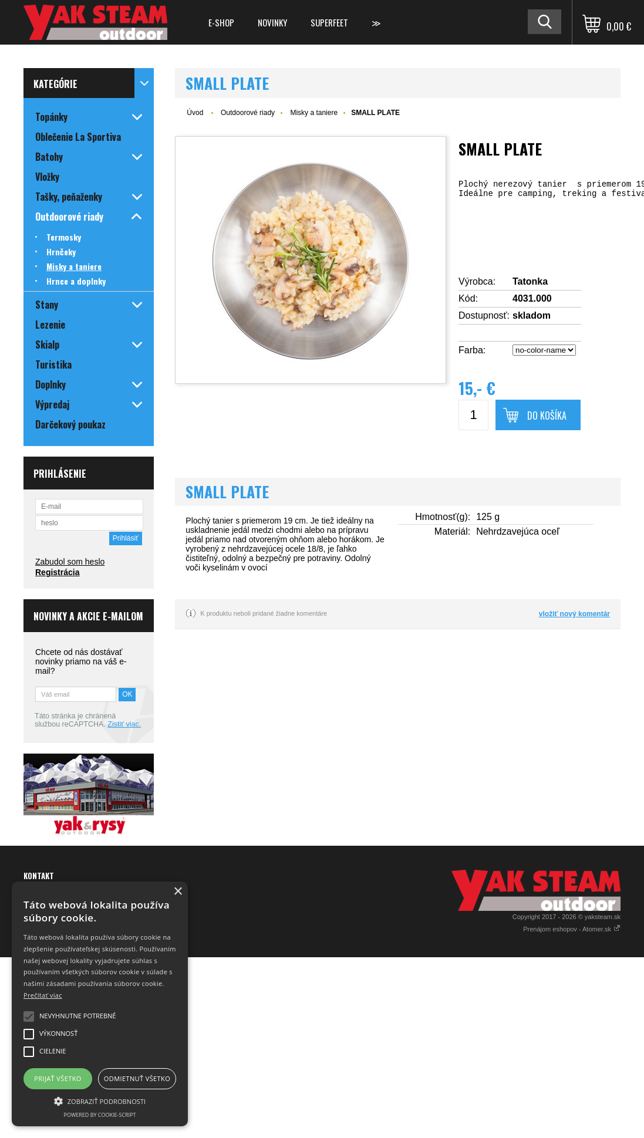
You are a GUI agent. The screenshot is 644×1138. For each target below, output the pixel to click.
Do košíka (547, 415)
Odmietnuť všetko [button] (137, 1078)
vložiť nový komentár (574, 614)
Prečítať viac (42, 995)
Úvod (195, 113)
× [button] (177, 891)
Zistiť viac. (124, 724)
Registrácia (57, 572)
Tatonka (530, 281)
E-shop (221, 22)
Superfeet (329, 22)
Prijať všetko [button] (58, 1078)
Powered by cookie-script (100, 1115)
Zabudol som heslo (69, 561)
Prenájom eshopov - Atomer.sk (572, 929)
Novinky (272, 22)
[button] (99, 1100)
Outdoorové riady (248, 113)
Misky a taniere (314, 113)
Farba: (471, 350)
